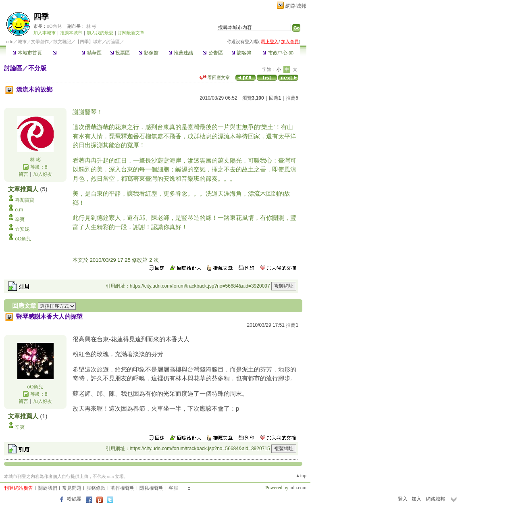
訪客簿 (241, 53)
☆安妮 (22, 229)
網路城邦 (295, 6)
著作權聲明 (122, 488)
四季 (41, 17)
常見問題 (71, 488)
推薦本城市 (71, 32)
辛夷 (20, 219)
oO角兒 (54, 26)
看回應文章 (215, 77)
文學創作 (40, 41)
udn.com (297, 487)
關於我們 (47, 488)
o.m (19, 210)
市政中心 (277, 53)
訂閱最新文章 (131, 32)
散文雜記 (62, 41)
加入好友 (42, 174)
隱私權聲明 (151, 488)
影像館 (148, 53)
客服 (173, 488)
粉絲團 (74, 499)
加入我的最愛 (100, 32)
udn (9, 41)
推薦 (292, 98)
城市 (22, 41)
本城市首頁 (27, 53)
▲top (300, 475)
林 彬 (91, 26)
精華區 (91, 53)
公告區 (213, 53)
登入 (403, 499)
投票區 (120, 53)
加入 (416, 499)
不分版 (37, 68)
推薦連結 (181, 53)
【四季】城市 (88, 41)
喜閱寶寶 (24, 200)
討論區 (63, 53)
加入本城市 (44, 32)
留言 (23, 174)
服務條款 (96, 488)
